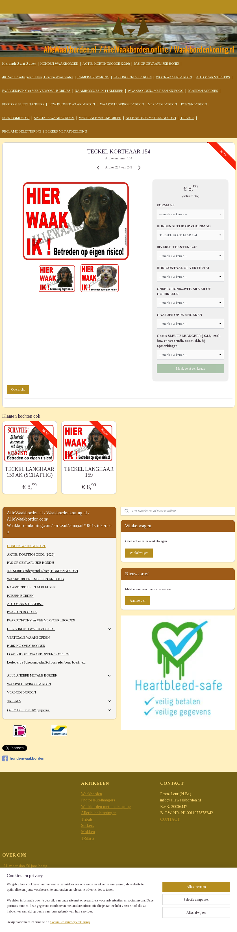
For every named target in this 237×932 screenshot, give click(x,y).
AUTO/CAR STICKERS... (25, 604)
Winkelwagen (139, 553)
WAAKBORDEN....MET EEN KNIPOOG (35, 579)
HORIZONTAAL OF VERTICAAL (183, 268)
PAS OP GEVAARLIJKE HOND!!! (30, 563)
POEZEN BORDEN (20, 596)
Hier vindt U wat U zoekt (19, 64)
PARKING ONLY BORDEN (133, 77)
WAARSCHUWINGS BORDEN (122, 104)
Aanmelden (137, 600)
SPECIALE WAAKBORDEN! (54, 118)
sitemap (190, 912)
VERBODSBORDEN (162, 104)
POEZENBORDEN (194, 104)
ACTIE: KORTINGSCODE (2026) (106, 64)
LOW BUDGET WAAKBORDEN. (72, 104)
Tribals (87, 819)
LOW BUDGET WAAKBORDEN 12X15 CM (38, 654)
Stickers (87, 825)
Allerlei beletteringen (98, 813)
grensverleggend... (17, 879)
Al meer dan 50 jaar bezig (24, 866)
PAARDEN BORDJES (203, 91)
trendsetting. (12, 885)
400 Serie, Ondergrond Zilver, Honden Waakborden (37, 77)
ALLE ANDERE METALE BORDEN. (59, 675)
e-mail (8, 891)
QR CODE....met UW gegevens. (59, 710)
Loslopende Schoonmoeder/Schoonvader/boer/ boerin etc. (46, 662)
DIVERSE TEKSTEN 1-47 (177, 247)
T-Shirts (87, 838)
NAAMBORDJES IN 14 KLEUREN (99, 91)
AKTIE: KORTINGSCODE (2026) (30, 554)
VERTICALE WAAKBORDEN (100, 118)
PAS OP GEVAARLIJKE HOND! (156, 64)
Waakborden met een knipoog (106, 807)
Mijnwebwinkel (126, 921)
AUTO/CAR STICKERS (213, 77)
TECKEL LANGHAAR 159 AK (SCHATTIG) (29, 472)
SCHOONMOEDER (16, 118)
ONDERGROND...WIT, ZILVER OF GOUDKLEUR (184, 291)
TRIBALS (187, 118)
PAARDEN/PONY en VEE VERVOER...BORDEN (41, 620)
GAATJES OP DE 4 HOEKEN (179, 315)
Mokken (88, 832)
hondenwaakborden (23, 758)
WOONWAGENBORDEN (174, 77)
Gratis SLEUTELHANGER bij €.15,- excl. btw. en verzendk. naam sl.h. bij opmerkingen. (188, 340)
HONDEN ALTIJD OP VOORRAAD (183, 226)
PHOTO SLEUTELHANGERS (23, 104)
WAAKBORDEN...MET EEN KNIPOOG (156, 91)
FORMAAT (166, 205)
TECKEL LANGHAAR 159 (89, 472)
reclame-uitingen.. (37, 872)
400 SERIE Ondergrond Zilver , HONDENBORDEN (42, 571)
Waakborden (91, 794)
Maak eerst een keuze (190, 368)
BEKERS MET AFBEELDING (66, 131)
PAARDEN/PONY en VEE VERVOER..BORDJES (36, 91)
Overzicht (18, 389)
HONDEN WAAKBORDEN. (26, 546)
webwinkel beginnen (216, 912)
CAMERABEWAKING (93, 77)
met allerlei (12, 872)
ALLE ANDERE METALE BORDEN (151, 118)
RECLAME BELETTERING (21, 131)
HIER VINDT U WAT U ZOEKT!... (59, 629)
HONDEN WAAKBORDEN (59, 64)
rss (199, 912)
